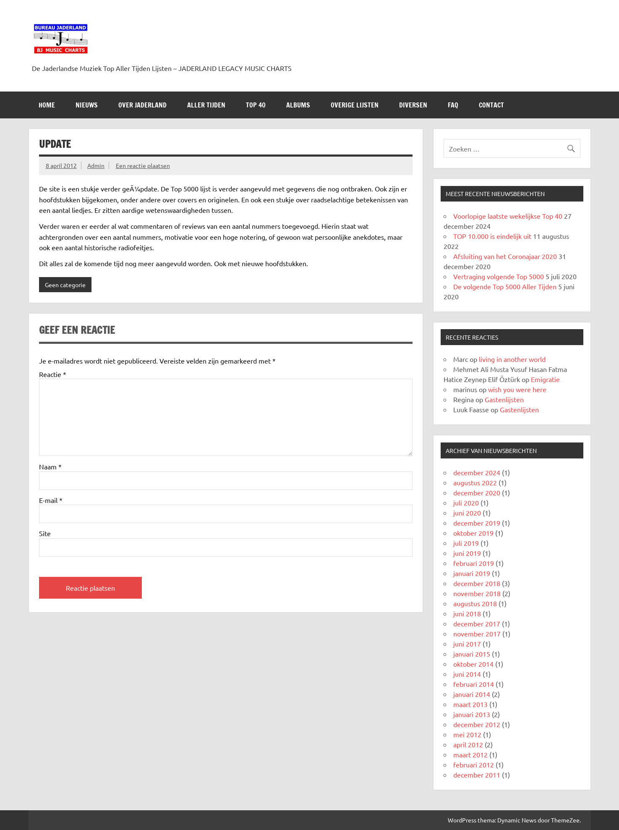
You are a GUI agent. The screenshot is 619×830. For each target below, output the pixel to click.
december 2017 (476, 623)
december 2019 (476, 522)
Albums (298, 105)
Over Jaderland (142, 105)
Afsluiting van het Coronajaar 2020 (505, 256)
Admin (95, 165)
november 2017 (477, 633)
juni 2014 (467, 674)
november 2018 (477, 593)
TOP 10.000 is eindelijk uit (492, 236)
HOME (47, 105)
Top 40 (256, 105)
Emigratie (545, 379)
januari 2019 (471, 573)
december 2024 (476, 472)
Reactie (52, 374)
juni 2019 (467, 553)
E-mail (51, 500)
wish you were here (517, 389)
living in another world (512, 359)
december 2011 (476, 774)
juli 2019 (466, 543)
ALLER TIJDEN (206, 105)
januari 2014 (471, 694)
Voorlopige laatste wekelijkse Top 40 (507, 216)
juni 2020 (467, 512)
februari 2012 (473, 764)
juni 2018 (467, 613)
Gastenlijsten (504, 399)
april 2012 (468, 744)
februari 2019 (473, 563)
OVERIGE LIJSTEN (355, 105)
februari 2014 (473, 684)
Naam (50, 466)
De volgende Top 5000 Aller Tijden (504, 286)
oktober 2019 (473, 533)
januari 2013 (471, 714)
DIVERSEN (413, 105)
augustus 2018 (475, 603)
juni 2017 (467, 643)
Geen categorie (65, 284)
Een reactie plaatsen (143, 165)
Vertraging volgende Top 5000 (498, 276)
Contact (491, 105)
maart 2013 (470, 704)
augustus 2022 (475, 482)
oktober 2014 (473, 664)
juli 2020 (466, 502)
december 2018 (476, 583)
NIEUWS (87, 105)
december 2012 (476, 724)
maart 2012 (470, 754)
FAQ (453, 105)
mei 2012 (467, 734)
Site (45, 533)
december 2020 (476, 492)
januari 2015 (471, 653)
